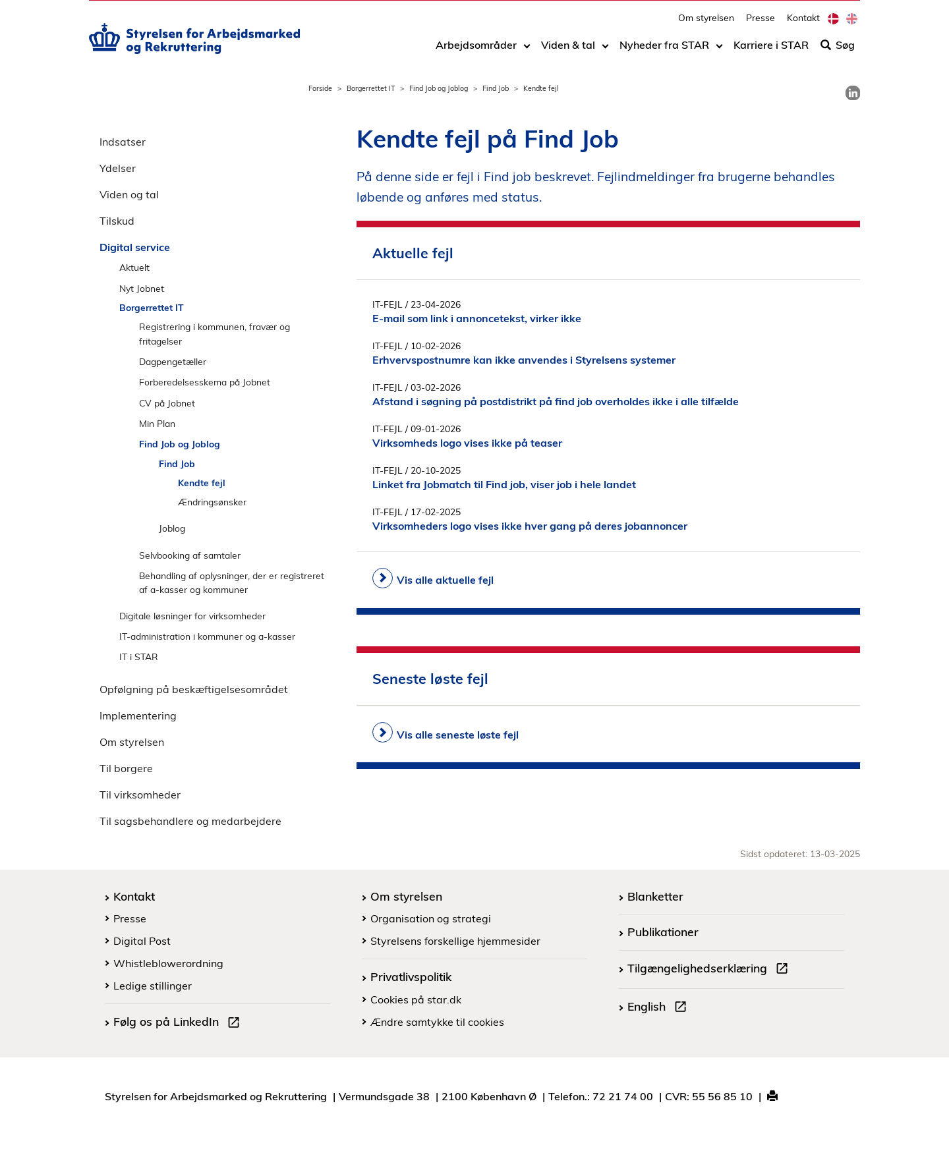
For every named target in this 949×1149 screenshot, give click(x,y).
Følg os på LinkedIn (179, 1023)
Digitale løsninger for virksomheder (192, 615)
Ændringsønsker (212, 501)
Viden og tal (129, 194)
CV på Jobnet (167, 402)
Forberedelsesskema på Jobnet (204, 381)
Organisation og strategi (430, 918)
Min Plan (157, 423)
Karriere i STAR (771, 50)
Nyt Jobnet (141, 288)
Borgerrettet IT (371, 88)
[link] (853, 93)
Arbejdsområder (476, 50)
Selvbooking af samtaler (190, 555)
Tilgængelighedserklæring (710, 970)
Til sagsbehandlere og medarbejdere (190, 820)
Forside (320, 88)
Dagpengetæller (172, 361)
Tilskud (117, 220)
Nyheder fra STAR (664, 50)
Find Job (495, 88)
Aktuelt (134, 267)
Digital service (135, 247)
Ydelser (118, 168)
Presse (760, 23)
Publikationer (663, 931)
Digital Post (142, 940)
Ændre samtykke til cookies (437, 1021)
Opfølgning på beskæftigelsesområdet (194, 689)
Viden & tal (568, 50)
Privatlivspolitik (410, 976)
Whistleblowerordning (168, 963)
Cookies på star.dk (415, 999)
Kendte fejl (201, 482)
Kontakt (803, 23)
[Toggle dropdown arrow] (526, 50)
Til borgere (126, 768)
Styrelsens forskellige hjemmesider (455, 940)
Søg (837, 50)
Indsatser (123, 141)
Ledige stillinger (152, 985)
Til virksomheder (140, 794)
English (659, 1008)
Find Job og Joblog (438, 88)
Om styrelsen (706, 23)
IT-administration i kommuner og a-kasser (207, 636)
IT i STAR (138, 656)
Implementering (138, 715)
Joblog (172, 528)
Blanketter (655, 896)
